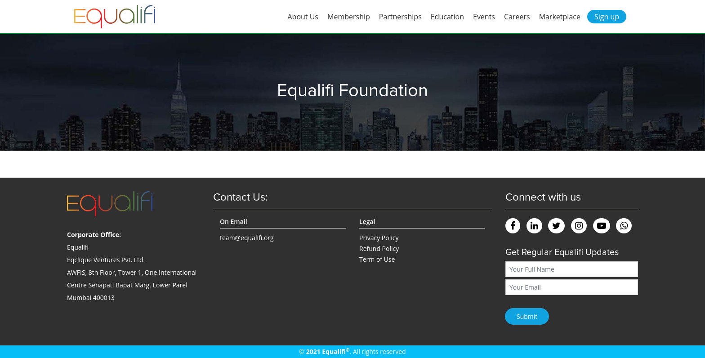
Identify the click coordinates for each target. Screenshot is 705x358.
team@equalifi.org (247, 237)
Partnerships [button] (400, 17)
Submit (527, 316)
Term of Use (377, 259)
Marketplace (559, 17)
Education (447, 17)
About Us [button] (303, 17)
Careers (517, 17)
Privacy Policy (378, 237)
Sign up (606, 17)
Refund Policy (379, 248)
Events (484, 17)
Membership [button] (348, 17)
